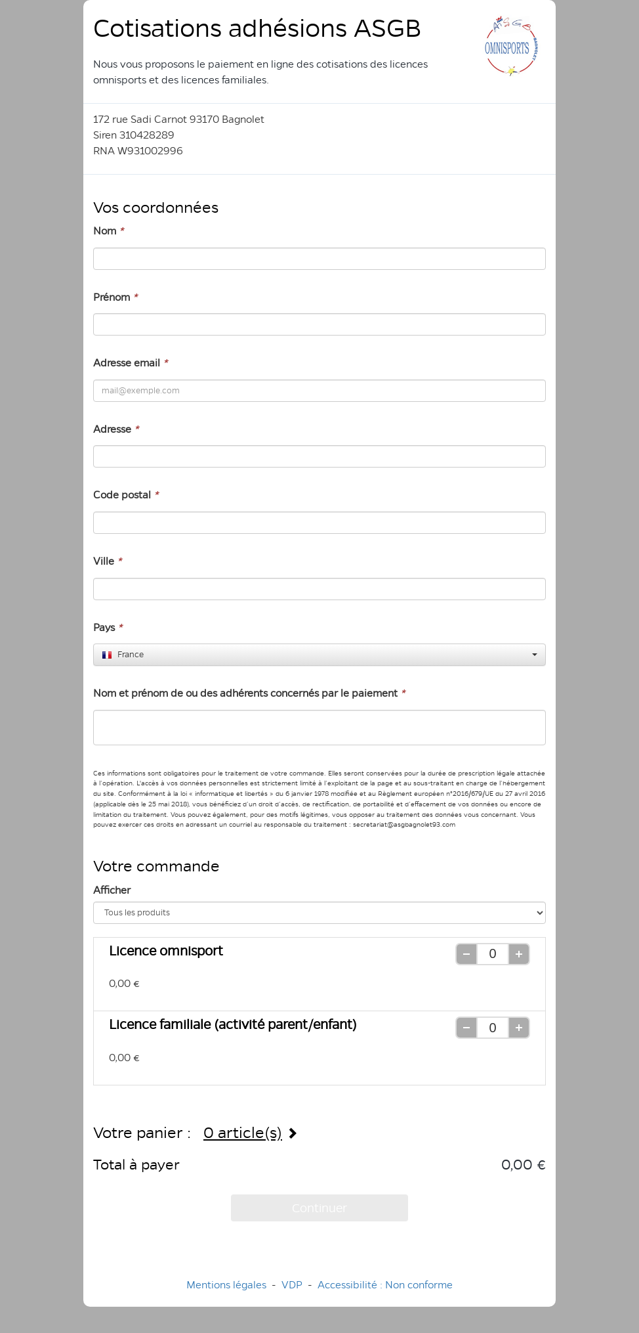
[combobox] (319, 655)
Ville (107, 561)
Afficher (112, 890)
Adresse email (130, 363)
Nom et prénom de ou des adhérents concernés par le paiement (249, 693)
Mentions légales (226, 1284)
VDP (293, 1284)
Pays (107, 627)
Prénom (115, 297)
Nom (108, 231)
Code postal (125, 495)
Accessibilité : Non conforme (385, 1284)
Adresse (115, 429)
